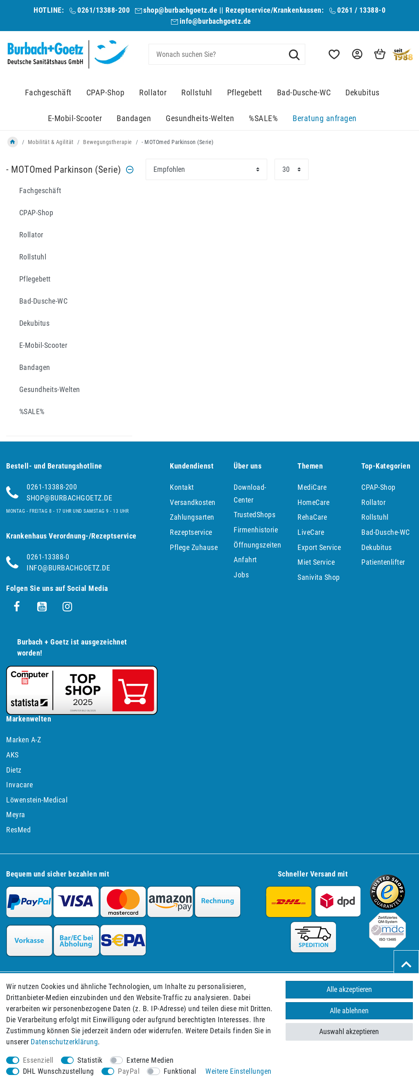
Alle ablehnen (349, 1010)
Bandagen (134, 118)
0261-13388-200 (52, 486)
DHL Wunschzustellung (58, 1071)
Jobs (241, 574)
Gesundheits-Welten (200, 118)
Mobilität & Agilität (51, 142)
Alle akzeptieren (349, 989)
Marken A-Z (23, 739)
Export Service (319, 547)
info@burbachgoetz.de (215, 21)
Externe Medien (149, 1060)
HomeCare (313, 502)
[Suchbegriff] (227, 54)
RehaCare (312, 517)
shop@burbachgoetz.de (180, 10)
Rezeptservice (191, 532)
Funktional (180, 1071)
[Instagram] (67, 606)
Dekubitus (362, 92)
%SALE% (263, 118)
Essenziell (38, 1060)
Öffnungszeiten (257, 545)
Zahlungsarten (192, 517)
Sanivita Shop (318, 577)
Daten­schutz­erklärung (64, 1041)
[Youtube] (42, 606)
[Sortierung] (206, 169)
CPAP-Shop (105, 92)
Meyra (15, 814)
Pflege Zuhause (194, 547)
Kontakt (182, 487)
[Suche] (294, 54)
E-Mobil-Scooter (75, 118)
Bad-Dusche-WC (304, 92)
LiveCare (310, 532)
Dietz (14, 770)
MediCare (312, 487)
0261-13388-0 (48, 556)
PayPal (129, 1071)
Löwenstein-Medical (37, 800)
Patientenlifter (383, 562)
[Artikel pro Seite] (292, 169)
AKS (12, 754)
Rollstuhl (196, 92)
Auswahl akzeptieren (349, 1031)
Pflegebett (244, 92)
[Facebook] (16, 606)
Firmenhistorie (256, 529)
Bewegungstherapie (107, 142)
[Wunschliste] (333, 54)
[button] (356, 54)
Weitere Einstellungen (238, 1071)
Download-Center (250, 493)
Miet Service (316, 562)
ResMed (18, 829)
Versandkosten (193, 502)
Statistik (90, 1060)
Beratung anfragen (325, 118)
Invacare (19, 784)
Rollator (153, 92)
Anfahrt (245, 559)
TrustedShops (254, 514)
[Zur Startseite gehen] (12, 142)
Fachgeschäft (48, 92)
